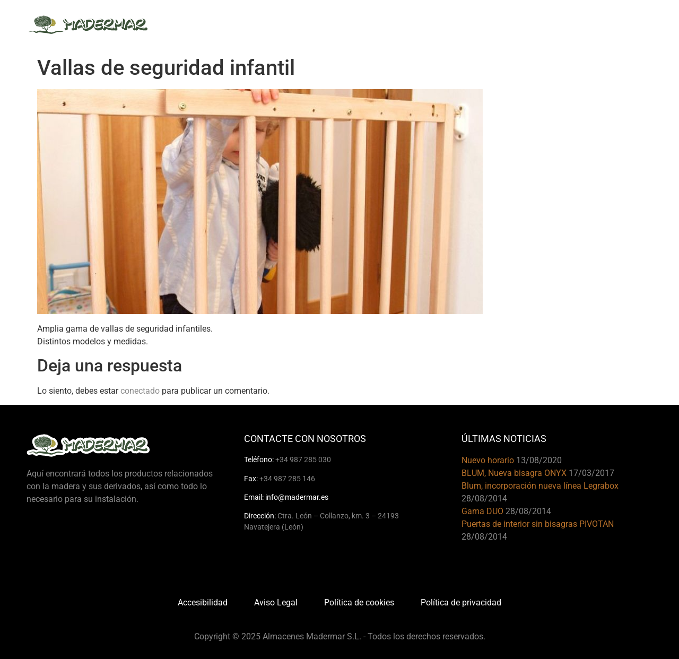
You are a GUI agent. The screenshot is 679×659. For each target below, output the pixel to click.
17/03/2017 (591, 473)
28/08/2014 (484, 498)
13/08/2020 (539, 460)
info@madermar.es (296, 497)
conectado (140, 391)
